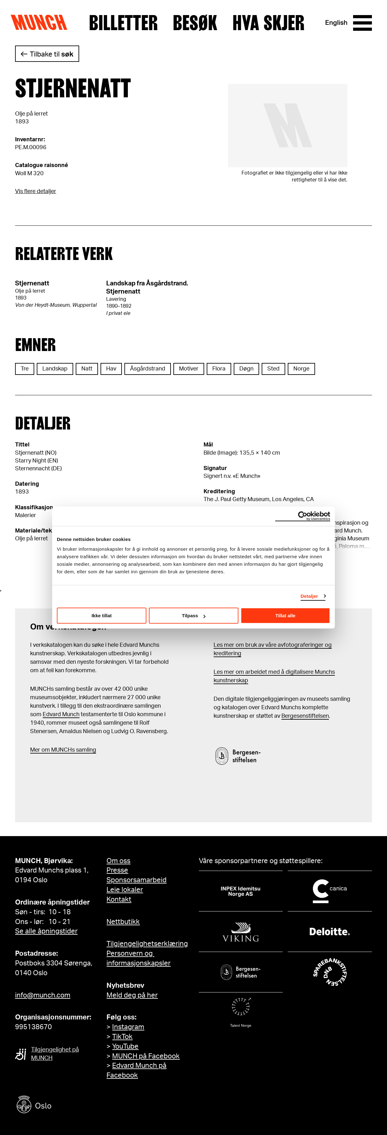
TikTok (122, 1036)
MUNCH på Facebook (146, 1056)
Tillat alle (285, 615)
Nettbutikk (123, 921)
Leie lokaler (124, 889)
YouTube (125, 1046)
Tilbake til (52, 54)
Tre (25, 369)
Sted (273, 369)
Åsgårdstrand (147, 369)
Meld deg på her (132, 995)
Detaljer (309, 596)
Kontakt (118, 899)
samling (85, 750)
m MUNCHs (60, 750)
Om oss (118, 860)
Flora (219, 369)
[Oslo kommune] (62, 1105)
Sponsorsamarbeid (136, 880)
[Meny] (362, 23)
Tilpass (193, 615)
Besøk (195, 23)
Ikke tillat (101, 615)
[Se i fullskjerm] (287, 126)
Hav (111, 369)
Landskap (55, 369)
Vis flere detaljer (35, 191)
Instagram (128, 1027)
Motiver (189, 369)
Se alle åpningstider (46, 931)
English (336, 22)
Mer (35, 750)
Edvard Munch (61, 714)
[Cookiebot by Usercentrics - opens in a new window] (302, 516)
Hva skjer (268, 23)
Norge (301, 369)
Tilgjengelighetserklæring (147, 943)
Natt (86, 369)
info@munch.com (42, 995)
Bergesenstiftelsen (305, 716)
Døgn (246, 369)
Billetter (123, 23)
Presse (117, 870)
